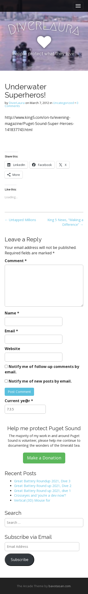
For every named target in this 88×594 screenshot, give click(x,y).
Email (11, 331)
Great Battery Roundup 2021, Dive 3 (42, 481)
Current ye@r (19, 400)
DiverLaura (17, 103)
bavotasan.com (60, 586)
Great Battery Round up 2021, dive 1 (42, 490)
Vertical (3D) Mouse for (32, 500)
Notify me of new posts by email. (40, 381)
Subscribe (19, 559)
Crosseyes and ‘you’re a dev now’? (40, 495)
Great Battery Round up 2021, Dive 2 (42, 485)
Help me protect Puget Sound (44, 428)
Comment (16, 260)
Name (12, 313)
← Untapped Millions (20, 220)
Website (12, 348)
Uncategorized (63, 103)
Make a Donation (44, 458)
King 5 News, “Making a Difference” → (65, 222)
